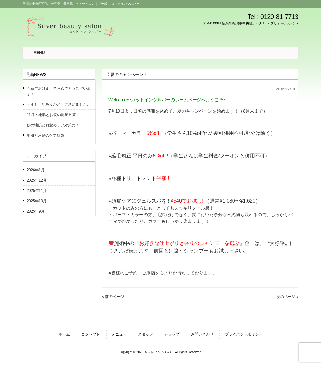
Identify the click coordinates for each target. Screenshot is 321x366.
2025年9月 (36, 211)
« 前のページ (113, 296)
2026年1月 (36, 170)
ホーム (64, 334)
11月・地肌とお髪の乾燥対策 (51, 115)
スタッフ (145, 334)
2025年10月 (37, 201)
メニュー (119, 334)
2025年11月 (37, 190)
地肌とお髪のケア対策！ (47, 135)
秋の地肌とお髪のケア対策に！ (53, 125)
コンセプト (90, 334)
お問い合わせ (202, 334)
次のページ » (287, 296)
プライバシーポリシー (243, 334)
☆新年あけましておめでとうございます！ (59, 91)
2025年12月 (37, 180)
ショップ (171, 334)
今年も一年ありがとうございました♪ (58, 104)
